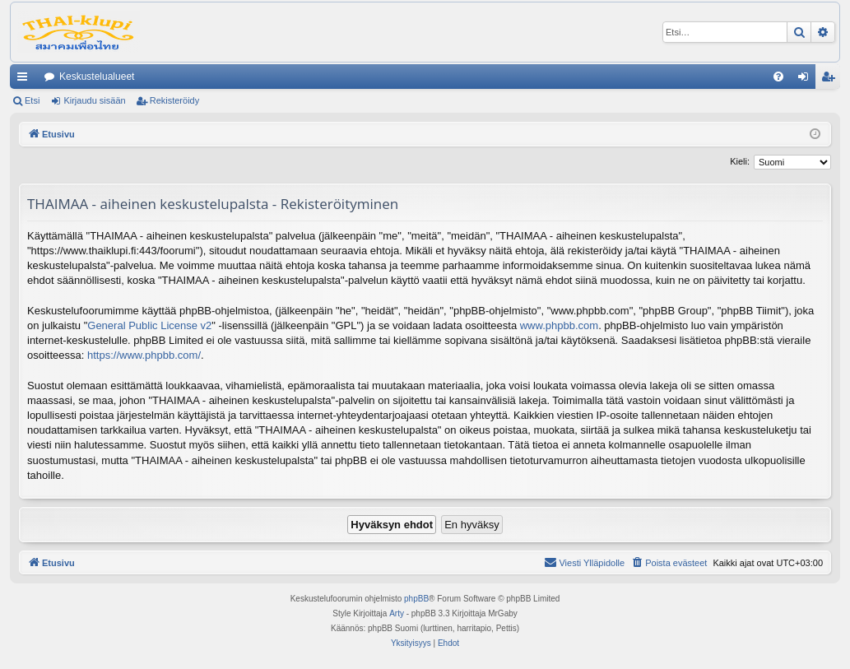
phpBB (416, 598)
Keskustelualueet (96, 76)
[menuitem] (778, 76)
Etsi (32, 100)
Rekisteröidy (175, 100)
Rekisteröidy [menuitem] (831, 80)
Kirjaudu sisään (94, 100)
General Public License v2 (149, 325)
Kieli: (740, 161)
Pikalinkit (25, 80)
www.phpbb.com (559, 325)
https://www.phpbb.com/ (144, 355)
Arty (396, 613)
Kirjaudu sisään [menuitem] (806, 80)
